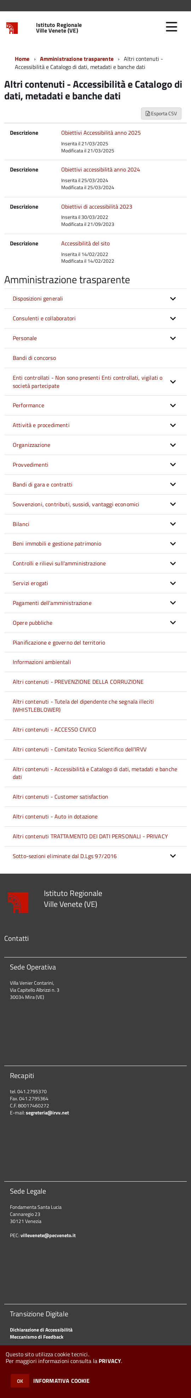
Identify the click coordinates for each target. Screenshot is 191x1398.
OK (20, 1381)
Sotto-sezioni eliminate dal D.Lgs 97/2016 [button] (65, 856)
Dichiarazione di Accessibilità (41, 1329)
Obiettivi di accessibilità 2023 (96, 206)
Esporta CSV (161, 113)
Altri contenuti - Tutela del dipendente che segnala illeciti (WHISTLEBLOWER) (83, 705)
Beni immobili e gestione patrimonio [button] (57, 543)
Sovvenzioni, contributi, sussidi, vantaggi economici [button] (76, 504)
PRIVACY (110, 1361)
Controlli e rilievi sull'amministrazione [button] (59, 563)
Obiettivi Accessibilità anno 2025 (101, 132)
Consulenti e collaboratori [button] (44, 318)
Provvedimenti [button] (30, 464)
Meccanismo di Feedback (36, 1336)
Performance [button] (28, 405)
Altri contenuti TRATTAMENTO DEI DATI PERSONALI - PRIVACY (90, 836)
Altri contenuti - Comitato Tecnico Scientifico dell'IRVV (79, 749)
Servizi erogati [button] (30, 583)
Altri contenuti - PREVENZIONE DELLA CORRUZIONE (78, 681)
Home (22, 58)
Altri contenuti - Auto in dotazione (55, 816)
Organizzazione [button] (31, 445)
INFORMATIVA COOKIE (61, 1380)
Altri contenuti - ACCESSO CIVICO (54, 729)
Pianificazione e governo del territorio (59, 642)
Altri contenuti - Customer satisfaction (60, 796)
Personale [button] (25, 338)
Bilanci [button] (21, 524)
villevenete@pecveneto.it (48, 1235)
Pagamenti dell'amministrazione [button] (52, 603)
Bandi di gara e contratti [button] (43, 484)
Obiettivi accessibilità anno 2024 (100, 169)
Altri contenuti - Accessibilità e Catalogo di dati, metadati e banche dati (95, 773)
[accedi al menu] (171, 27)
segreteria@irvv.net (47, 1112)
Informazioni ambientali (42, 662)
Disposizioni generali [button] (38, 298)
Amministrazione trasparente (77, 58)
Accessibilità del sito (85, 243)
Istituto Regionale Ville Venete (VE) (59, 27)
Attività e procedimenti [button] (41, 425)
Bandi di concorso (34, 358)
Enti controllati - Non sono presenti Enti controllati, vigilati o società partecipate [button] (87, 381)
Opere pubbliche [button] (32, 622)
